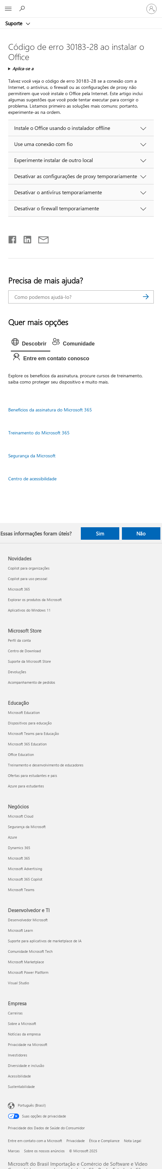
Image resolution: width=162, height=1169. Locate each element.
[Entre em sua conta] (151, 9)
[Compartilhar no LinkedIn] (24, 238)
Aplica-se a (23, 68)
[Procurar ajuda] (23, 8)
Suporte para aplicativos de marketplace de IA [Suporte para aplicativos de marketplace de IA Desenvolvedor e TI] (44, 940)
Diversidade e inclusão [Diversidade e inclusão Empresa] (26, 1065)
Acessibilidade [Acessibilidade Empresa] (19, 1076)
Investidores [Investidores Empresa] (17, 1055)
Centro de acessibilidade (32, 478)
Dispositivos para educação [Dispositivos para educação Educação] (30, 722)
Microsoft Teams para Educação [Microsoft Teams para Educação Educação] (33, 733)
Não (141, 533)
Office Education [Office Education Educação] (21, 754)
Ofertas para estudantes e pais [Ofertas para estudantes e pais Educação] (32, 775)
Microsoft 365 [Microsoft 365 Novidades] (19, 589)
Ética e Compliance (104, 1140)
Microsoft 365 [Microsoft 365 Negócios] (19, 858)
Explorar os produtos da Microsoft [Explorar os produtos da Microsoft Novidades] (35, 599)
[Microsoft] (81, 5)
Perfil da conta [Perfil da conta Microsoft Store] (19, 640)
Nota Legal (132, 1140)
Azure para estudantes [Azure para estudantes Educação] (26, 785)
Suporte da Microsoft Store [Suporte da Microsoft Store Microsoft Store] (29, 661)
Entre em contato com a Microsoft (35, 1140)
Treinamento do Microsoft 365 (39, 432)
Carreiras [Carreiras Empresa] (15, 1013)
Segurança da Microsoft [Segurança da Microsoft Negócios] (27, 826)
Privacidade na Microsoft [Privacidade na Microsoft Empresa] (27, 1044)
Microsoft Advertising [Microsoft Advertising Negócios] (25, 868)
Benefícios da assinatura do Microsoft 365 (50, 410)
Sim (100, 533)
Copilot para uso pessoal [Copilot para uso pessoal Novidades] (27, 578)
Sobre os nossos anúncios (44, 1150)
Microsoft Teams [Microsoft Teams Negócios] (21, 889)
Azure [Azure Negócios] (12, 837)
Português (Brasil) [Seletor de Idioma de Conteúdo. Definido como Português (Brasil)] (32, 1105)
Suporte (14, 23)
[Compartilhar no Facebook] (12, 238)
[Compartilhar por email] (40, 238)
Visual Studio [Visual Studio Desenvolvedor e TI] (18, 982)
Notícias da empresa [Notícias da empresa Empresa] (24, 1034)
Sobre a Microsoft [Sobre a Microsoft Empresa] (22, 1023)
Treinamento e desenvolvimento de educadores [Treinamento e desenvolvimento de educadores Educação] (45, 764)
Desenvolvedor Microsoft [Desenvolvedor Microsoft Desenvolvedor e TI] (28, 919)
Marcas (14, 1150)
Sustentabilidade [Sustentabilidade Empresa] (21, 1086)
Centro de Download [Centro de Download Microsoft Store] (24, 650)
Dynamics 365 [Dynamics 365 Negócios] (19, 847)
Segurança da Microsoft (32, 455)
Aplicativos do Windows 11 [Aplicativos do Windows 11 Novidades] (29, 610)
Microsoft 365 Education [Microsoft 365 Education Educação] (27, 743)
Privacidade (75, 1140)
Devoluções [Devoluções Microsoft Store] (17, 671)
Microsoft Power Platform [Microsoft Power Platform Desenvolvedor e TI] (28, 972)
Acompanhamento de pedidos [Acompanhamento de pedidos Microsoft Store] (31, 682)
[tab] (31, 343)
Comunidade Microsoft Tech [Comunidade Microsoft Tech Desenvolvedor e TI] (30, 951)
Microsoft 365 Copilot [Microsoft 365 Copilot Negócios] (25, 879)
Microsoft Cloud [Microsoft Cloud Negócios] (20, 816)
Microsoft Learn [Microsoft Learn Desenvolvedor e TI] (20, 930)
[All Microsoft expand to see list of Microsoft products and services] (8, 9)
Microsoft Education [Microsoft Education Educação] (24, 712)
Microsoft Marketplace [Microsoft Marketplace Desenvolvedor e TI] (26, 961)
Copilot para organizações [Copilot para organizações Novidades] (29, 568)
